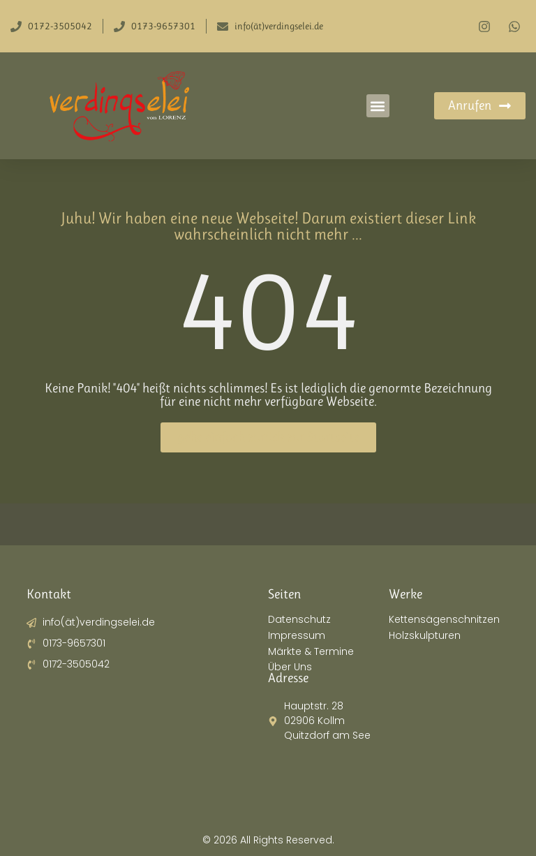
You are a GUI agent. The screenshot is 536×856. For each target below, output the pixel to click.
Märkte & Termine (311, 651)
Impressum (296, 635)
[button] (377, 105)
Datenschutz (299, 619)
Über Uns (290, 667)
